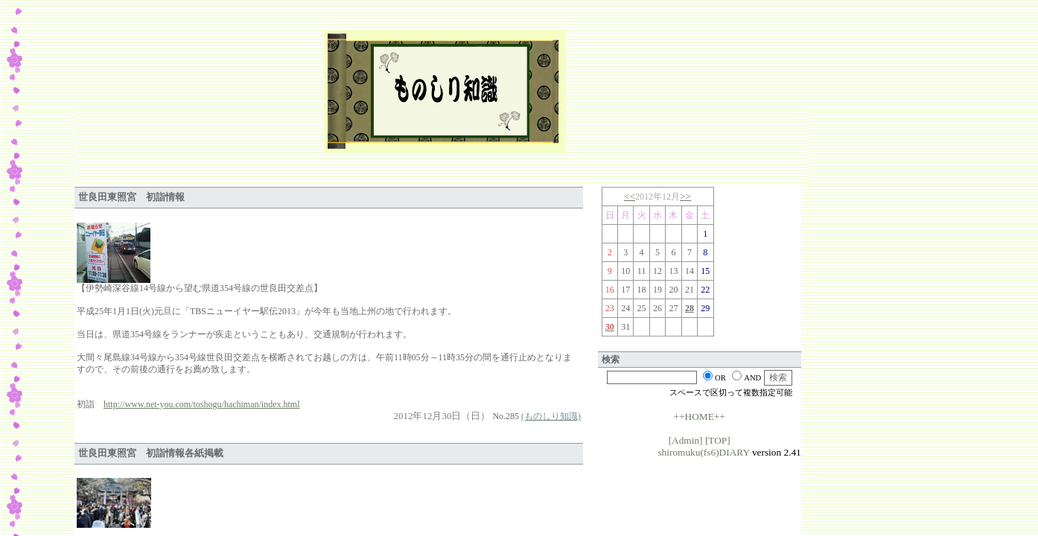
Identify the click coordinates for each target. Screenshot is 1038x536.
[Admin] (686, 440)
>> (685, 196)
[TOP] (717, 440)
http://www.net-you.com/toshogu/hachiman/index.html (202, 404)
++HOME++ (699, 416)
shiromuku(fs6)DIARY (703, 452)
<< (629, 196)
